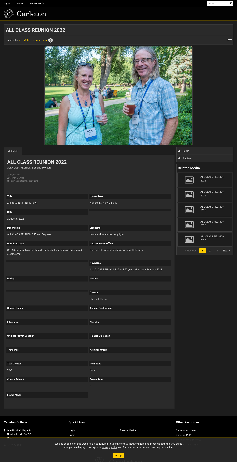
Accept (118, 455)
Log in (7, 3)
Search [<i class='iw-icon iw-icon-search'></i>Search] (231, 3)
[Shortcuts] (230, 39)
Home (20, 3)
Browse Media (37, 3)
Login (183, 150)
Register (185, 158)
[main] (118, 218)
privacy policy (109, 447)
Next (226, 250)
